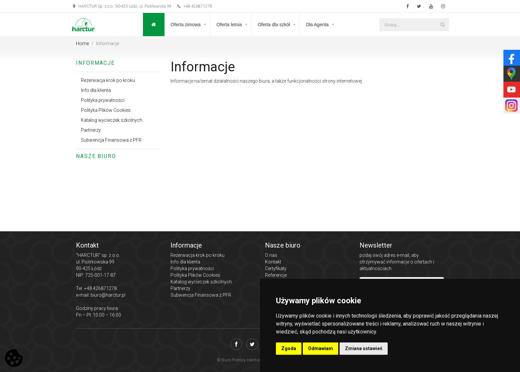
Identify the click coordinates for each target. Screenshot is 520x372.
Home (82, 43)
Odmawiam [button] (320, 348)
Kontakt (273, 261)
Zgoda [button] (288, 348)
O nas (271, 255)
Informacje (95, 63)
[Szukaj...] (414, 24)
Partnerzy (91, 130)
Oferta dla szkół (274, 24)
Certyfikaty (276, 268)
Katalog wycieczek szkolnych (111, 120)
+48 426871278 (194, 6)
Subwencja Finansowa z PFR (111, 140)
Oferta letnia (229, 24)
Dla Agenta (317, 24)
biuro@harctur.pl (108, 295)
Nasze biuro (96, 156)
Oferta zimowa (186, 24)
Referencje (276, 275)
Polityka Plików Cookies (106, 110)
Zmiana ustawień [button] (363, 348)
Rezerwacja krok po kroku (108, 80)
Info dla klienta (96, 90)
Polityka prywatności (102, 100)
